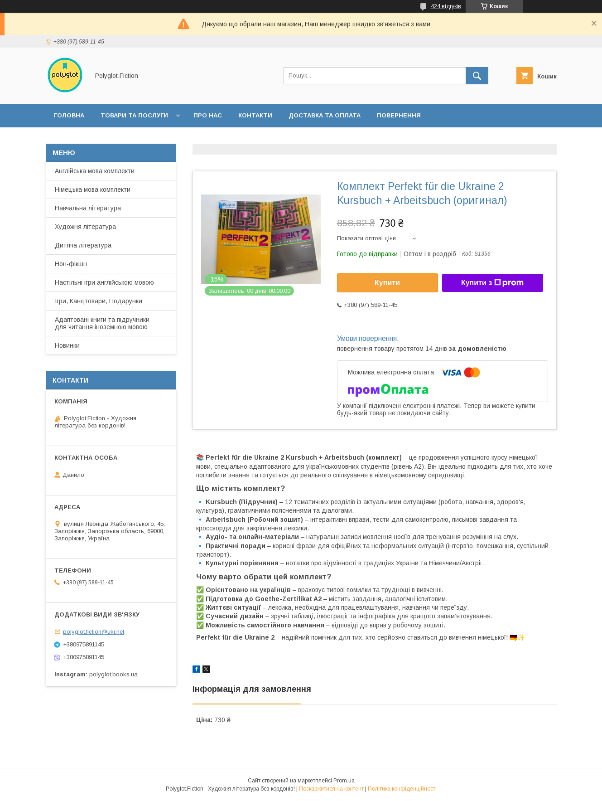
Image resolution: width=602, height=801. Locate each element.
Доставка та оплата (325, 115)
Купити (387, 282)
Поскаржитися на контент (331, 789)
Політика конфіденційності (402, 789)
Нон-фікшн (71, 263)
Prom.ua (344, 780)
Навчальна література (88, 208)
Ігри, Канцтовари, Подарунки (98, 301)
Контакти (255, 115)
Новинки (67, 345)
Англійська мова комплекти (95, 171)
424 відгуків (446, 6)
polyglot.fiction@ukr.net (93, 631)
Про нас (207, 115)
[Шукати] (477, 75)
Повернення (399, 115)
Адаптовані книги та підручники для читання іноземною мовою (102, 323)
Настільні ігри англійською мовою (104, 282)
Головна (69, 115)
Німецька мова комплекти (92, 189)
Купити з (492, 283)
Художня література (85, 226)
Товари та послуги (134, 115)
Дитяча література (83, 245)
